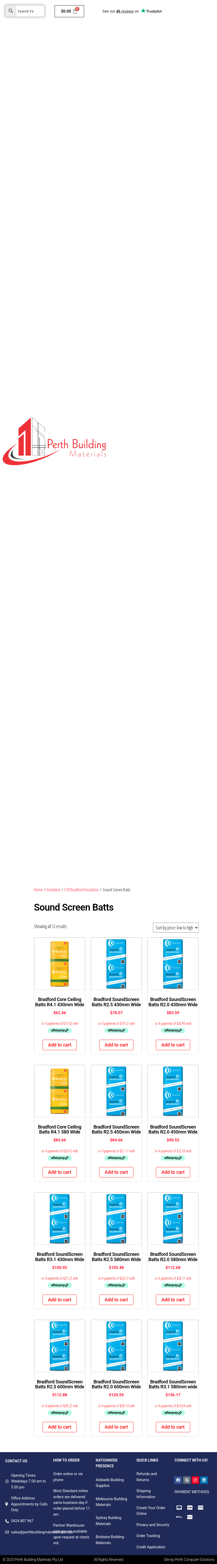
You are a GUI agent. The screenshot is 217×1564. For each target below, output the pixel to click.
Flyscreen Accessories (171, 713)
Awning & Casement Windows (182, 747)
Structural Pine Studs (171, 220)
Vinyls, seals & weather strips (138, 815)
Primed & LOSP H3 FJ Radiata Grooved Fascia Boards (156, 560)
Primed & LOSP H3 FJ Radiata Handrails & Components (158, 577)
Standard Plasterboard (131, 101)
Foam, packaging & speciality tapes (143, 849)
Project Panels (184, 390)
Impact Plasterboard (174, 152)
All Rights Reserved (108, 1559)
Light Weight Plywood (193, 288)
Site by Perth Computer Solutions (189, 1559)
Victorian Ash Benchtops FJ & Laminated (146, 662)
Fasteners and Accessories (135, 832)
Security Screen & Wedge (133, 747)
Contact (184, 84)
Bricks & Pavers (172, 67)
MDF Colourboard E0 (129, 356)
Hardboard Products (132, 390)
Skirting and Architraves (133, 305)
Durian (152, 526)
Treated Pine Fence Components (140, 475)
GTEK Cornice (165, 169)
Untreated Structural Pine (168, 441)
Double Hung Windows (162, 764)
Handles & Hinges (150, 798)
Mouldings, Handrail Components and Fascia (150, 611)
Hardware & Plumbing (134, 67)
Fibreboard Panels (187, 203)
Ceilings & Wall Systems (136, 50)
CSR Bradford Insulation (81, 890)
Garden (164, 84)
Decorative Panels (130, 220)
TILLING (119, 526)
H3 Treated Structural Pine (135, 492)
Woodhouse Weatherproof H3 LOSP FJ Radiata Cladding (159, 645)
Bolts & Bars (123, 798)
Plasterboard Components (134, 186)
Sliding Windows (126, 764)
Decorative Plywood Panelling (138, 407)
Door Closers (123, 696)
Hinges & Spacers (186, 679)
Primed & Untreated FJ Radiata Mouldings (148, 509)
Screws (165, 832)
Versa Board (168, 339)
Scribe (166, 526)
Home (117, 33)
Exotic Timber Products (190, 254)
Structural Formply (157, 288)
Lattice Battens (128, 441)
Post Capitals (179, 424)
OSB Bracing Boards (188, 271)
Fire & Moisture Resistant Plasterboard (145, 135)
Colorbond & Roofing (133, 84)
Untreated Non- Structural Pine (139, 424)
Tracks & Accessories (130, 781)
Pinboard (120, 322)
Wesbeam (193, 509)
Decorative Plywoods (166, 356)
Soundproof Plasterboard (134, 152)
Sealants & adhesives (192, 832)
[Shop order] (176, 928)
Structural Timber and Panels (140, 203)
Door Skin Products (131, 373)
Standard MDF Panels (178, 322)
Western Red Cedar (129, 679)
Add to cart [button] (59, 1045)
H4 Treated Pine (173, 492)
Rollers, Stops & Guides (132, 730)
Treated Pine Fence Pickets (135, 458)
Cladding (154, 33)
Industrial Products (128, 237)
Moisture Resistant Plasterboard (180, 101)
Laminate (162, 390)
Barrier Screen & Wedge (156, 696)
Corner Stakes (190, 696)
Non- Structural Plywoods (176, 305)
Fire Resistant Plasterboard (136, 118)
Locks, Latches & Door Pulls (177, 730)
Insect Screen (158, 679)
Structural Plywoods (152, 271)
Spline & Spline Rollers (131, 713)
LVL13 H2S (136, 526)
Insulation (178, 33)
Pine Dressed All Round (189, 475)
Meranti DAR (123, 271)
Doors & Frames (177, 50)
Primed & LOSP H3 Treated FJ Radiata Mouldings (153, 594)
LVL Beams (159, 237)
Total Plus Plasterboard (132, 169)
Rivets (170, 815)
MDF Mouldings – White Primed (139, 543)
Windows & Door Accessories (173, 781)
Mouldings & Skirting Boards (139, 254)
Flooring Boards (126, 288)
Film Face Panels (144, 322)
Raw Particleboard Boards (134, 339)
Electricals (202, 67)
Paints (133, 33)
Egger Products (165, 373)
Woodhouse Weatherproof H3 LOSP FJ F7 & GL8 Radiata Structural (158, 631)
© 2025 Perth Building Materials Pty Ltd (33, 1559)
